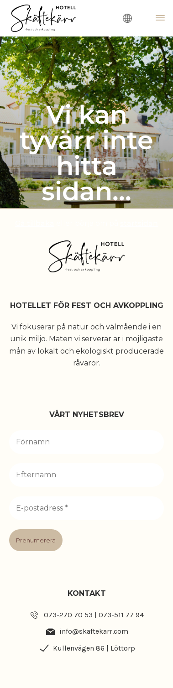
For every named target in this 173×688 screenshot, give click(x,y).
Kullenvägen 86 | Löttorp (94, 648)
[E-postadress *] (86, 508)
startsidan (139, 223)
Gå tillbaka (34, 223)
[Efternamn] (86, 475)
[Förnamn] (86, 442)
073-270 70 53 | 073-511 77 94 (94, 614)
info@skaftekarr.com (93, 631)
